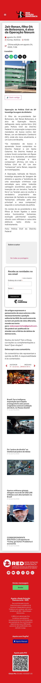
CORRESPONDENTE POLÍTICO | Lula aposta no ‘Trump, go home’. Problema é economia (20, 540)
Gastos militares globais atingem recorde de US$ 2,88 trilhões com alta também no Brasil (19, 493)
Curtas (10, 40)
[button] (5, 14)
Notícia (17, 40)
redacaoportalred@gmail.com (23, 326)
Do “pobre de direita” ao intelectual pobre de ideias (18, 450)
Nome (10, 288)
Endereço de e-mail (15, 280)
